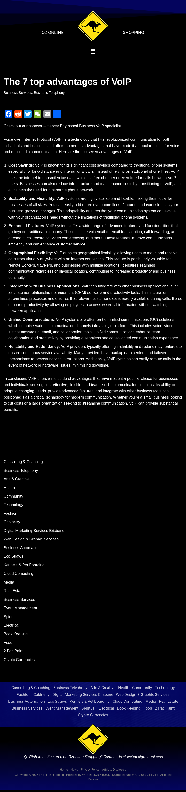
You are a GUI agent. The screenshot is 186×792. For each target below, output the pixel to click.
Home (64, 772)
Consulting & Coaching (23, 463)
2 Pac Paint (13, 653)
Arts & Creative (17, 480)
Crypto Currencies (19, 662)
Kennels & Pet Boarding (24, 566)
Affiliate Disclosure (114, 772)
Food (8, 644)
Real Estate (14, 592)
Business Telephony (49, 93)
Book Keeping (16, 636)
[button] (93, 51)
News (74, 772)
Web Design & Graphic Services (31, 541)
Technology (13, 506)
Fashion (10, 515)
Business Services (18, 93)
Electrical (11, 627)
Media (9, 584)
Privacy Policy (90, 772)
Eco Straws (13, 558)
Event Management (20, 610)
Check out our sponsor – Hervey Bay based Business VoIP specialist (63, 126)
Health (9, 489)
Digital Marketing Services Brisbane (34, 532)
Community (13, 498)
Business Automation (22, 549)
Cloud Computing (19, 575)
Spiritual (11, 618)
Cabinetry (12, 524)
